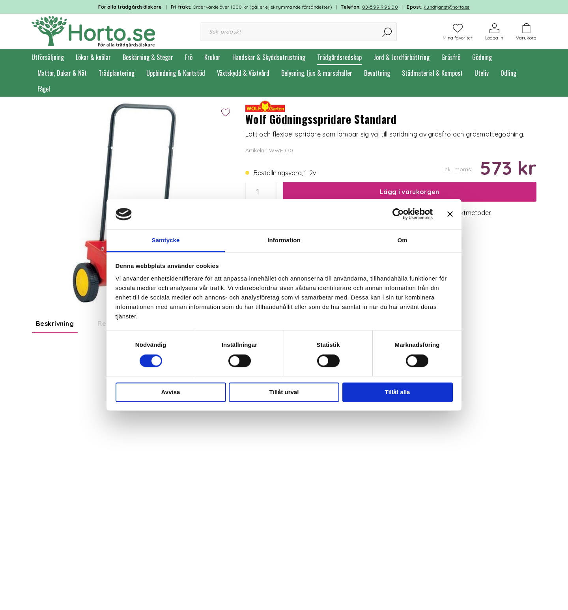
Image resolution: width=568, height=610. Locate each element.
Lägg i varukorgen (409, 192)
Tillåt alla (397, 392)
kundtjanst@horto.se (447, 7)
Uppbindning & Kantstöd (175, 73)
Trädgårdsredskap (339, 57)
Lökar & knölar (93, 57)
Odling (508, 73)
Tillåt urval (284, 392)
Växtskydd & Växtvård (243, 73)
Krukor (212, 57)
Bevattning (377, 73)
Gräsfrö (450, 57)
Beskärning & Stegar (148, 57)
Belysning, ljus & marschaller (316, 73)
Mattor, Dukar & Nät (62, 73)
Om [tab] (402, 240)
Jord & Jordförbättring (402, 57)
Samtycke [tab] (166, 240)
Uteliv (482, 73)
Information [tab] (284, 240)
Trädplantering (117, 73)
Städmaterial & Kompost (432, 73)
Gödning (482, 57)
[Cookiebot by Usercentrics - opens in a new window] (398, 214)
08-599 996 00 (380, 7)
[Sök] (387, 31)
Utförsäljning (48, 57)
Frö (188, 57)
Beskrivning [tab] (55, 323)
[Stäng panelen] (450, 214)
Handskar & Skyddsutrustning (268, 57)
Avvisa (170, 392)
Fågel (43, 89)
